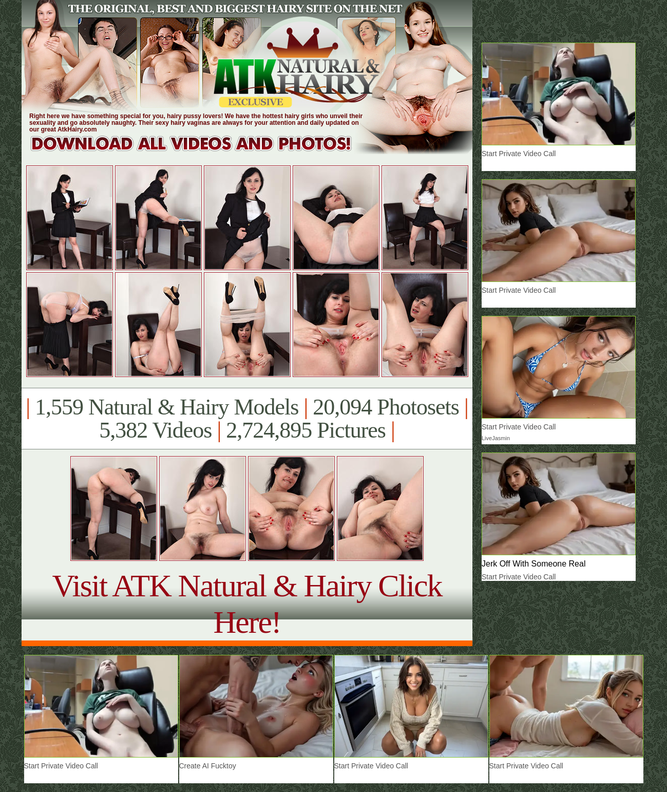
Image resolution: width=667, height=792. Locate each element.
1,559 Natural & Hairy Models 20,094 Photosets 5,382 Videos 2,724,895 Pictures (247, 418)
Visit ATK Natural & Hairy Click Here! (247, 603)
